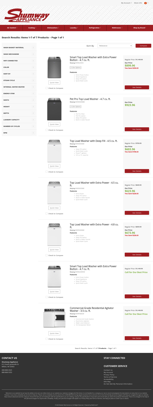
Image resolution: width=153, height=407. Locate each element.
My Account (108, 372)
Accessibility (109, 379)
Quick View (54, 82)
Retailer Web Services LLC (66, 405)
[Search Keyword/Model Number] (75, 13)
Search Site (76, 9)
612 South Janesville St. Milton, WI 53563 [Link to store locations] (10, 364)
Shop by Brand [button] (139, 28)
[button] (146, 3)
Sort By (90, 46)
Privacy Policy (109, 375)
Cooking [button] (31, 28)
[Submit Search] (97, 13)
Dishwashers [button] (52, 28)
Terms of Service (110, 377)
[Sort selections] (114, 46)
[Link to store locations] (126, 18)
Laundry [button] (73, 28)
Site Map (107, 381)
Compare (143, 46)
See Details (136, 87)
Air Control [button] (11, 28)
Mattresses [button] (116, 28)
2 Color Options (75, 67)
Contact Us (108, 370)
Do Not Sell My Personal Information (118, 384)
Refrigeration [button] (94, 28)
